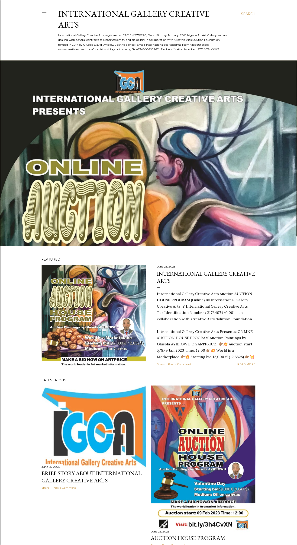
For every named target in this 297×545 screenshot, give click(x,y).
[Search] (248, 13)
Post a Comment (179, 364)
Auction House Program (188, 538)
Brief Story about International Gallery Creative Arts (92, 477)
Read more (246, 364)
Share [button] (161, 364)
